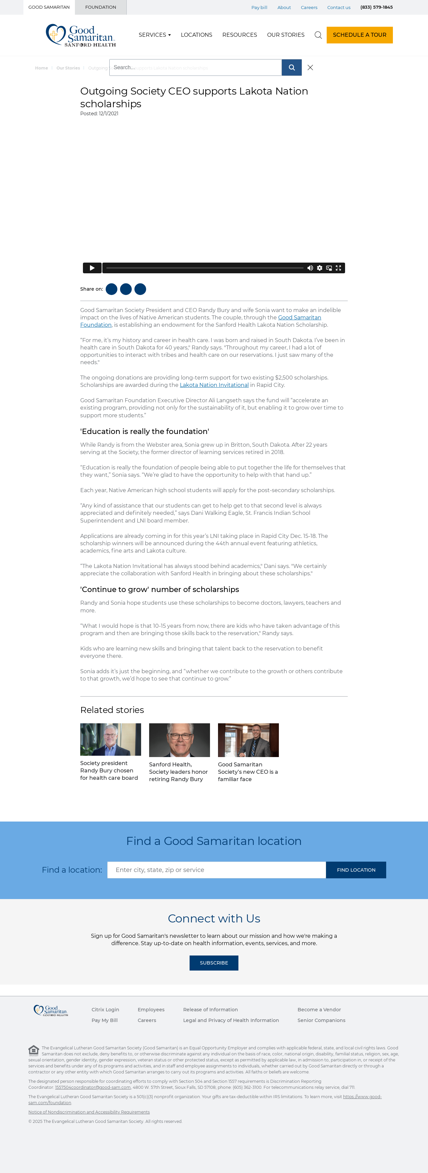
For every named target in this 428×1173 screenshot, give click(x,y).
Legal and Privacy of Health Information (231, 1020)
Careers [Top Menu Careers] (309, 7)
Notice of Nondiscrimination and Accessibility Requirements (89, 1112)
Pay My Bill (105, 1020)
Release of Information (210, 1010)
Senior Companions (321, 1020)
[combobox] (217, 870)
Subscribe (214, 963)
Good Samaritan (49, 7)
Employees (151, 1010)
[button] (356, 870)
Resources (239, 35)
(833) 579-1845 (376, 7)
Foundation (100, 7)
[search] (318, 35)
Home (41, 67)
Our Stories (286, 35)
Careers (147, 1020)
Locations (196, 35)
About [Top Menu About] (284, 7)
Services (152, 35)
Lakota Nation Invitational (214, 385)
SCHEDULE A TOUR (360, 35)
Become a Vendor (319, 1010)
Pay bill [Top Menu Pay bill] (259, 7)
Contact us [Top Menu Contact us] (338, 7)
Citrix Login (105, 1010)
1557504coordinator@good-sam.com (93, 1087)
